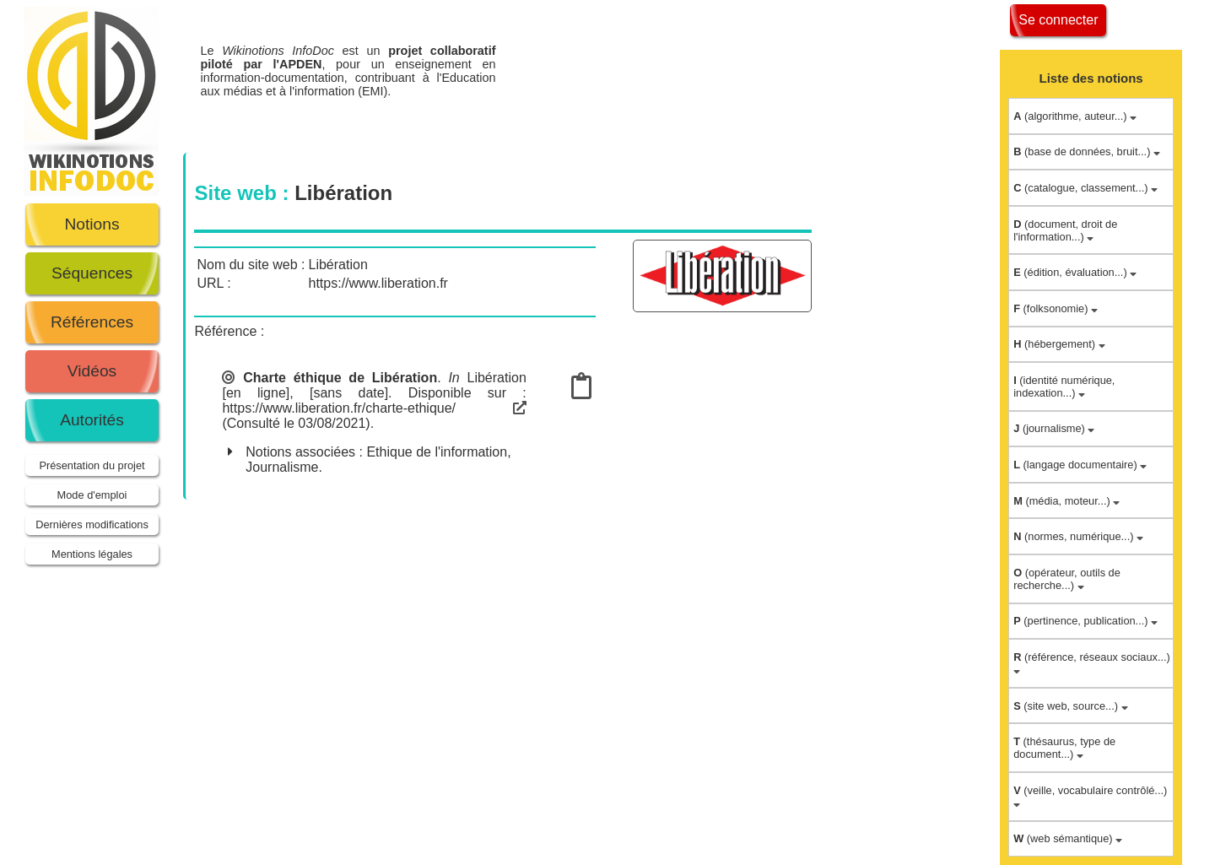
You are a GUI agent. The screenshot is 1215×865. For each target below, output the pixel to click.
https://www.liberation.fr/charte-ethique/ (374, 408)
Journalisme (282, 467)
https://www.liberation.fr (378, 283)
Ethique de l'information (436, 452)
